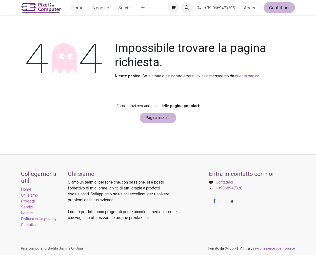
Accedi (250, 7)
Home (26, 189)
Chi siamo (29, 195)
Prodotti (28, 201)
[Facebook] (214, 201)
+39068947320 (229, 188)
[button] (187, 7)
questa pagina (247, 76)
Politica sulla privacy (39, 219)
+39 (216, 7)
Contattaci (279, 7)
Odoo (230, 248)
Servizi (27, 207)
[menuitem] (77, 7)
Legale (27, 213)
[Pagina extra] (232, 201)
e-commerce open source (275, 248)
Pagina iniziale (158, 117)
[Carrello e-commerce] (173, 7)
